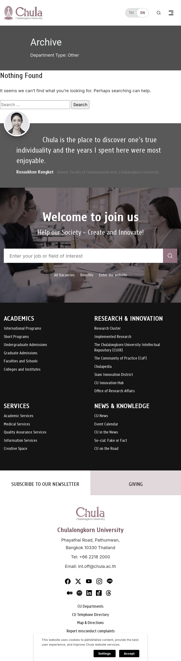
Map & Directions (90, 623)
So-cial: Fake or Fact (110, 440)
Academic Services (18, 416)
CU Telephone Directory (90, 615)
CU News (101, 416)
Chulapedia (103, 366)
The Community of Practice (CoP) (120, 358)
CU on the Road (106, 448)
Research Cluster (107, 328)
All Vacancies (64, 275)
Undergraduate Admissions (25, 345)
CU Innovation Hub (109, 383)
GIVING (136, 484)
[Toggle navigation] (171, 13)
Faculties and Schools (21, 361)
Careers (91, 639)
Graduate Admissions (20, 353)
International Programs (22, 328)
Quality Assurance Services (25, 432)
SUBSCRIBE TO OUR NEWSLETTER (45, 484)
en (142, 13)
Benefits (86, 275)
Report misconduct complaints (91, 631)
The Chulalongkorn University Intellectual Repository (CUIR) (127, 347)
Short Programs (16, 337)
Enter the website (113, 275)
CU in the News (106, 432)
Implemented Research (112, 337)
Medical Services (17, 424)
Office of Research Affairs (114, 391)
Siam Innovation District (113, 375)
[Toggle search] (159, 13)
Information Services (20, 440)
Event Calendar (106, 424)
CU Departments (90, 606)
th (131, 13)
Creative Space (15, 448)
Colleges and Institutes (22, 369)
